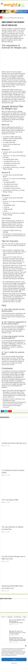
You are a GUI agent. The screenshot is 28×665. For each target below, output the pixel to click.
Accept (14, 659)
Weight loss (11, 32)
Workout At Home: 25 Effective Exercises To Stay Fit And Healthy (17, 632)
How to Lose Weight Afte (10, 18)
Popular (9, 617)
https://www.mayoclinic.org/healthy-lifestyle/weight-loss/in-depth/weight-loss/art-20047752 (14, 395)
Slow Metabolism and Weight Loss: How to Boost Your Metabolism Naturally (17, 639)
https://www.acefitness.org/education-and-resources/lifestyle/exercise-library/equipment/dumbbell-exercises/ (14, 404)
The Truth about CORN (10, 500)
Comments (17, 617)
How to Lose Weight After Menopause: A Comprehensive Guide (17, 621)
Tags (24, 617)
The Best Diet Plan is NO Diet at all (14, 443)
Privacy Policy (14, 663)
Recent (3, 617)
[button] (26, 645)
